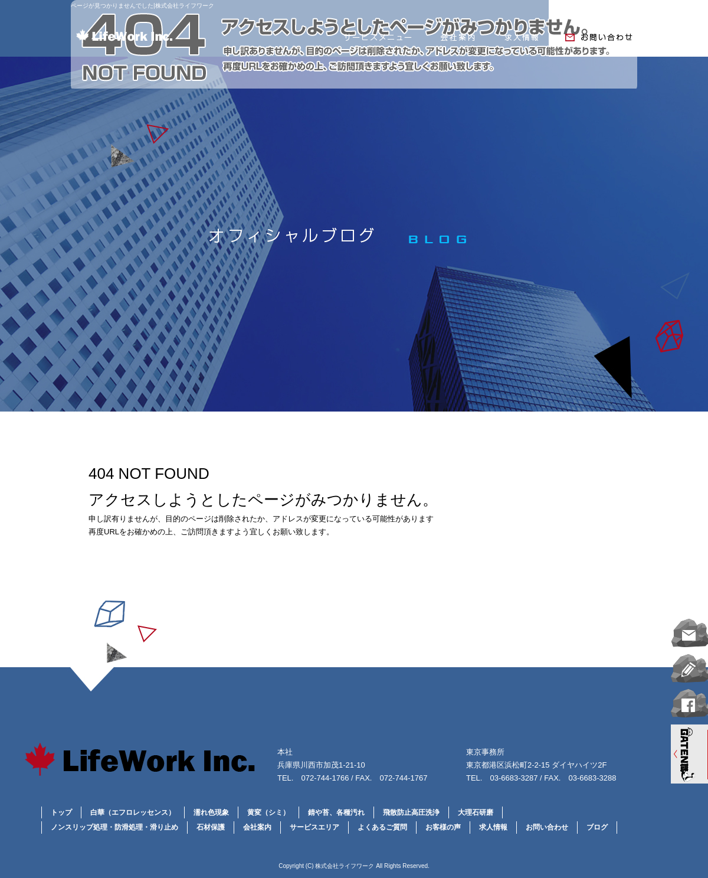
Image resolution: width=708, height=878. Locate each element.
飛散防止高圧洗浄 (411, 812)
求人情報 (522, 40)
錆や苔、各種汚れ (336, 812)
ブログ (597, 827)
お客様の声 (443, 827)
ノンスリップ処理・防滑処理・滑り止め (114, 827)
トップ (61, 812)
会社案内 (457, 40)
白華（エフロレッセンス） (132, 812)
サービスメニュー (377, 40)
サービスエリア (314, 827)
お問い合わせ (596, 40)
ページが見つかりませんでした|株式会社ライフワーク (142, 5)
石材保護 (210, 827)
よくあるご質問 (382, 827)
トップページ (200, 40)
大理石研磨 (475, 812)
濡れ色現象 (211, 812)
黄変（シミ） (268, 812)
